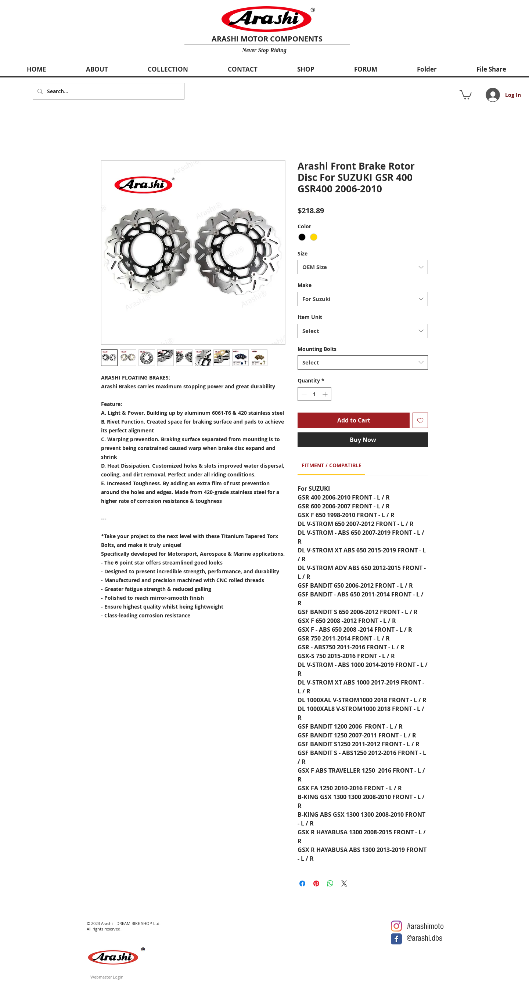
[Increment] (325, 394)
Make (305, 285)
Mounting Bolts (317, 348)
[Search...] (108, 91)
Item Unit (310, 316)
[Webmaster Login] (107, 977)
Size (302, 253)
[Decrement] (303, 394)
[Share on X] (344, 883)
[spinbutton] (314, 394)
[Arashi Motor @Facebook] (396, 938)
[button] (466, 94)
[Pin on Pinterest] (316, 883)
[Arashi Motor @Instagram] (396, 926)
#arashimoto (425, 926)
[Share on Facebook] (302, 883)
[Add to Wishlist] (420, 420)
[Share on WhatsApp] (330, 883)
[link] (331, 465)
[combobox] (363, 267)
